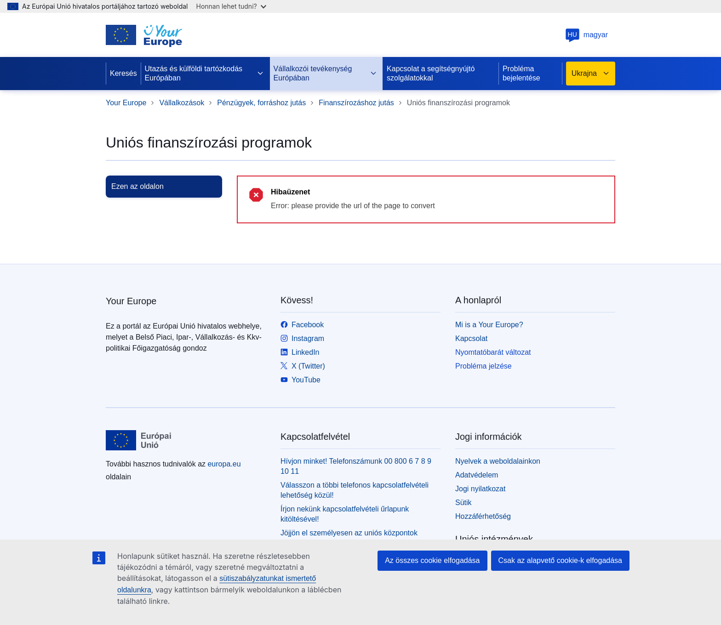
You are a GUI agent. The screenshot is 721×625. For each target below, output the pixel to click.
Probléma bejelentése (521, 73)
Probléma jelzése (483, 366)
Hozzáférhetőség (483, 516)
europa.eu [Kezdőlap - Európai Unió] (223, 464)
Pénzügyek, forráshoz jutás (261, 103)
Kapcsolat (471, 338)
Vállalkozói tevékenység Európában (326, 73)
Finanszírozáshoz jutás (356, 103)
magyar (586, 35)
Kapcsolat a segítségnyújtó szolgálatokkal (431, 73)
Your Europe (126, 103)
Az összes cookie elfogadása (432, 560)
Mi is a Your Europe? (489, 325)
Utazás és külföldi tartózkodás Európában (204, 73)
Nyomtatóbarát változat (493, 352)
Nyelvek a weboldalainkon (497, 461)
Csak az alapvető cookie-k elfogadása (560, 560)
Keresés (123, 73)
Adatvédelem (476, 475)
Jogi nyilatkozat (480, 489)
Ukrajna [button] (591, 73)
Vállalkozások (181, 103)
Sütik (463, 502)
